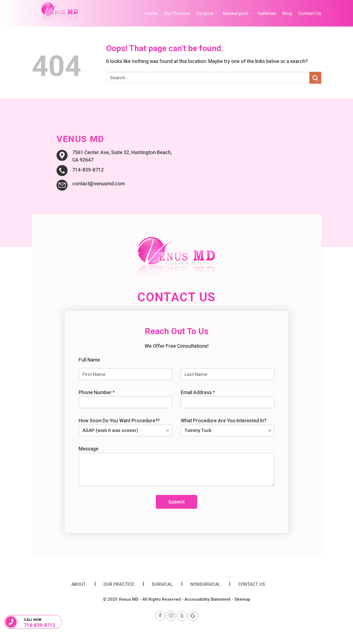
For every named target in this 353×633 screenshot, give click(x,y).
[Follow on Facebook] (160, 616)
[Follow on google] (193, 616)
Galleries (267, 13)
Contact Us (309, 13)
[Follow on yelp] (182, 616)
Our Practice (177, 13)
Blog (287, 13)
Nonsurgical (237, 13)
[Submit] (315, 78)
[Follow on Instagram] (171, 616)
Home (151, 13)
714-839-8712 (39, 625)
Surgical (206, 13)
